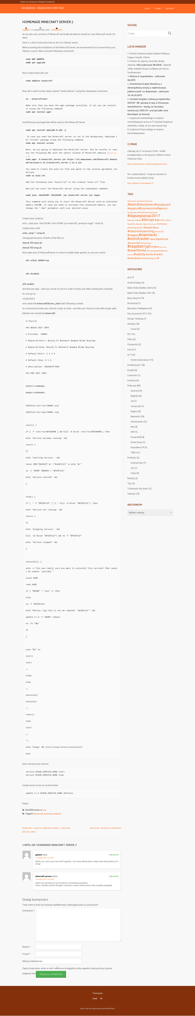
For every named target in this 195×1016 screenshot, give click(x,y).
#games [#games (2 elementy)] (139, 226)
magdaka (26, 30)
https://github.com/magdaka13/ (143, 183)
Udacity (131, 499)
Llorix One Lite (86, 1008)
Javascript (136, 412)
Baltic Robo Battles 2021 (139, 299)
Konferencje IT (134, 371)
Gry (132, 474)
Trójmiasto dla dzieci (137, 494)
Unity (133, 479)
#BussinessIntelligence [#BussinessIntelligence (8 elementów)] (152, 208)
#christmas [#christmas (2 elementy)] (131, 213)
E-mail (26, 954)
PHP (133, 438)
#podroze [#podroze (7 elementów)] (162, 242)
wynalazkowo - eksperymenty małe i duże (50, 7)
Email (95, 998)
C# (132, 407)
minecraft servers (43, 876)
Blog (147, 8)
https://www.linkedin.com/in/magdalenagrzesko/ (151, 164)
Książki (130, 376)
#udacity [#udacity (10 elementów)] (139, 259)
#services (50, 813)
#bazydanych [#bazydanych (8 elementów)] (162, 204)
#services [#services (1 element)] (163, 251)
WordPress (110, 1008)
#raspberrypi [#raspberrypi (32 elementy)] (139, 250)
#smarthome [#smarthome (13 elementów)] (136, 255)
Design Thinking (135, 324)
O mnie (158, 8)
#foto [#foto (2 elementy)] (168, 222)
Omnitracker (137, 427)
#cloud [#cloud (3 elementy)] (140, 213)
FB (101, 998)
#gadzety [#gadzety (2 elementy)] (131, 226)
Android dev (137, 468)
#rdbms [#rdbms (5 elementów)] (155, 251)
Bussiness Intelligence (138, 314)
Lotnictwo (132, 381)
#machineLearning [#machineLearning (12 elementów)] (140, 233)
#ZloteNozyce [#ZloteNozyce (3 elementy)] (149, 264)
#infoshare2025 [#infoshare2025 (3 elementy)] (135, 230)
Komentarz (28, 910)
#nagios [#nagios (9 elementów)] (132, 238)
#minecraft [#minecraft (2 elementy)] (159, 234)
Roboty (131, 484)
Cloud (133, 335)
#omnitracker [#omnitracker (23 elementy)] (138, 242)
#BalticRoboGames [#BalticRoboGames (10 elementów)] (140, 204)
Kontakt (170, 8)
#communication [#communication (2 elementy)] (150, 213)
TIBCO (134, 458)
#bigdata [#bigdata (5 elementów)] (132, 209)
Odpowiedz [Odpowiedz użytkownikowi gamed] (113, 855)
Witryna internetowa (32, 961)
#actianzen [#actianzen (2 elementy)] (131, 201)
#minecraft (39, 813)
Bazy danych (133, 304)
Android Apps (134, 288)
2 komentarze (57, 29)
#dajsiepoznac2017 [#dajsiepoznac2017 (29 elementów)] (143, 217)
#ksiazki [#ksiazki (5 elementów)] (147, 229)
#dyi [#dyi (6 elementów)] (157, 221)
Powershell (136, 443)
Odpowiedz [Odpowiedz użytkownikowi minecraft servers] (113, 876)
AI (128, 283)
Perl (132, 432)
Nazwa (26, 947)
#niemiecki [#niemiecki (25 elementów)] (148, 238)
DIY (129, 340)
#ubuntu (60, 813)
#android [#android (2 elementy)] (140, 201)
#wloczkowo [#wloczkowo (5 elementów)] (134, 263)
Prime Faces (136, 448)
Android (135, 396)
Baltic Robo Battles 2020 (139, 293)
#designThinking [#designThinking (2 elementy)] (134, 222)
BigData (135, 401)
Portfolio (131, 463)
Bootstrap (132, 309)
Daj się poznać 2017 (137, 319)
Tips (129, 489)
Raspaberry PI (137, 453)
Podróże (131, 386)
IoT (129, 360)
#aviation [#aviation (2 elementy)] (148, 201)
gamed (38, 855)
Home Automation (140, 365)
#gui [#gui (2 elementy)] (145, 226)
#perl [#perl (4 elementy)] (153, 242)
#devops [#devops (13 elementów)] (148, 221)
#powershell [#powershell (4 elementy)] (133, 246)
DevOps (131, 329)
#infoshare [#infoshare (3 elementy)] (162, 225)
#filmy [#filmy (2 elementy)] (163, 222)
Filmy (130, 345)
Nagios (134, 417)
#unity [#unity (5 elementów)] (149, 259)
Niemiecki (135, 422)
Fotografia (132, 350)
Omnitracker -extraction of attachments (105, 828)
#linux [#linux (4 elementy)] (156, 229)
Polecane (131, 391)
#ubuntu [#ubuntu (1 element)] (130, 260)
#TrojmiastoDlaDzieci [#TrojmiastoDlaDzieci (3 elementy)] (157, 255)
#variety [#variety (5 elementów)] (158, 259)
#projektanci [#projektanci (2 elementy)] (146, 247)
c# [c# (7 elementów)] (157, 263)
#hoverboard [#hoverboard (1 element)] (151, 226)
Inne (44, 810)
